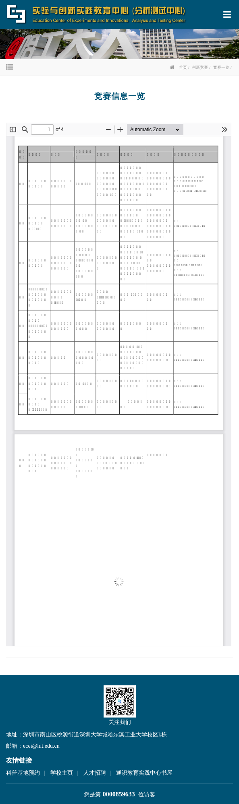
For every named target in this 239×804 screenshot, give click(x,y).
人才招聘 (94, 773)
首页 (183, 67)
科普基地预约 (23, 773)
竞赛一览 (221, 67)
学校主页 (61, 773)
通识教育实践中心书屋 (144, 773)
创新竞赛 (200, 67)
